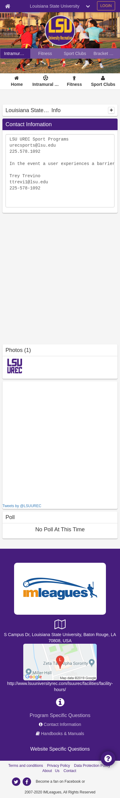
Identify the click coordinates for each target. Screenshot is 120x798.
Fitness (74, 84)
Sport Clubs (103, 84)
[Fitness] (45, 53)
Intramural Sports (45, 84)
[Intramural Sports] (15, 53)
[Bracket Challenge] (105, 53)
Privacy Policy (58, 765)
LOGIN (106, 6)
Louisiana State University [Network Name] (55, 6)
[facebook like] (48, 441)
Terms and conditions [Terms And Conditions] (25, 765)
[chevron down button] (87, 6)
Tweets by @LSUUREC (21, 506)
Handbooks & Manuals (62, 733)
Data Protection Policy (92, 765)
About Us (50, 771)
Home (17, 84)
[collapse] (111, 110)
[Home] (17, 82)
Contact (70, 771)
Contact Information (62, 724)
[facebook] (27, 782)
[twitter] (16, 782)
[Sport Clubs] (75, 53)
